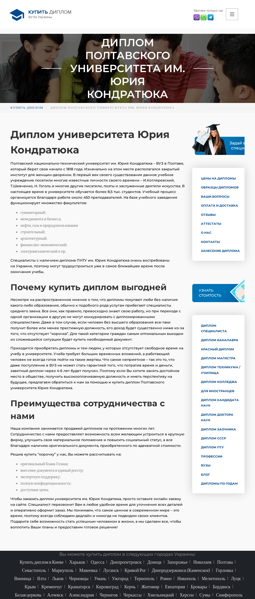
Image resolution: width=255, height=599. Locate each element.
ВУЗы (205, 465)
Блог (205, 474)
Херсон (187, 595)
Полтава (225, 562)
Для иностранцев (217, 391)
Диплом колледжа (219, 382)
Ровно (166, 578)
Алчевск (55, 595)
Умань (100, 578)
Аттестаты (211, 224)
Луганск (111, 570)
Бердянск (221, 586)
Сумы (204, 595)
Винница (22, 578)
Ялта (41, 578)
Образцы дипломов (220, 187)
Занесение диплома (220, 251)
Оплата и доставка (219, 205)
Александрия (81, 595)
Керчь (129, 586)
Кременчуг (51, 586)
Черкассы (133, 595)
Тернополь (144, 578)
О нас (206, 232)
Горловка (224, 570)
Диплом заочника (218, 429)
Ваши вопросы (215, 196)
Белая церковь (28, 595)
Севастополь (34, 570)
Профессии (211, 456)
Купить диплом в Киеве (42, 562)
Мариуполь (62, 570)
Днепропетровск (125, 562)
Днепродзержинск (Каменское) (181, 570)
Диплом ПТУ (212, 447)
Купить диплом (26, 107)
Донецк (154, 562)
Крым (30, 586)
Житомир (150, 586)
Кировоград (107, 586)
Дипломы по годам (219, 483)
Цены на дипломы (218, 178)
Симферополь (229, 595)
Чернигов (109, 595)
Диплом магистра (218, 358)
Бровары (199, 586)
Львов (57, 578)
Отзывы (208, 215)
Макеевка (88, 570)
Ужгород (120, 578)
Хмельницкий (160, 595)
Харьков (77, 562)
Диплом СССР (213, 438)
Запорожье (177, 562)
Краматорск (79, 586)
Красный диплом (217, 349)
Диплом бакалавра (219, 340)
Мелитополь (213, 578)
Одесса (97, 562)
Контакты (210, 242)
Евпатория (175, 586)
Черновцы (79, 578)
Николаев (202, 562)
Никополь (186, 578)
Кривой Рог (135, 570)
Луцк (236, 578)
